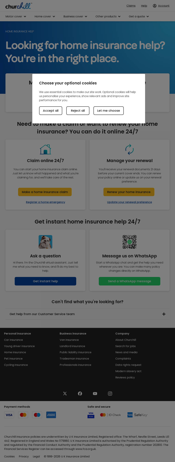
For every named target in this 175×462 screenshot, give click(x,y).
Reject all (78, 110)
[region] (88, 98)
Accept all (50, 110)
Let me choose (108, 110)
